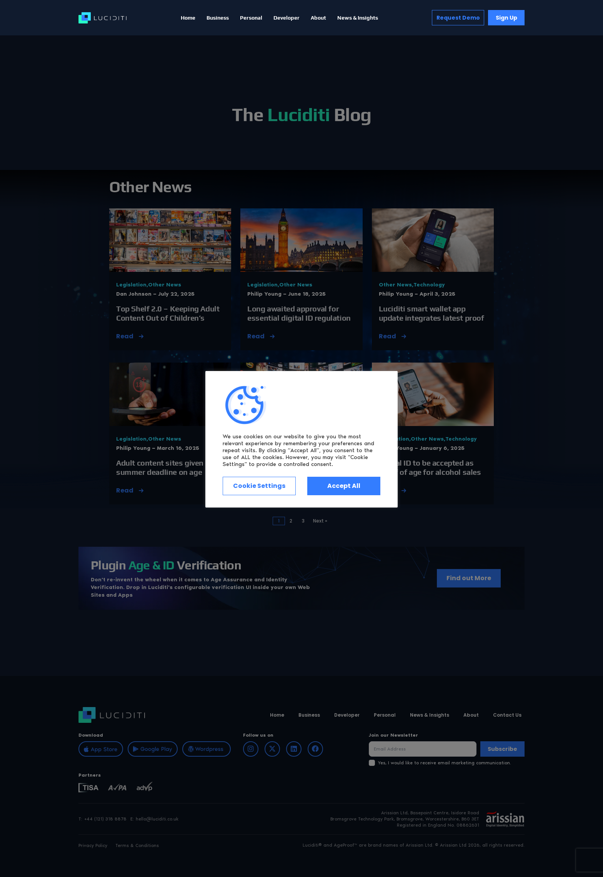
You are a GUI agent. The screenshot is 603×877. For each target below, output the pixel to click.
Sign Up (506, 18)
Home (188, 18)
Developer (286, 18)
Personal (251, 18)
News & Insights (357, 18)
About (318, 18)
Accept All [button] (343, 485)
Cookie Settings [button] (259, 485)
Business (218, 18)
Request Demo (458, 18)
